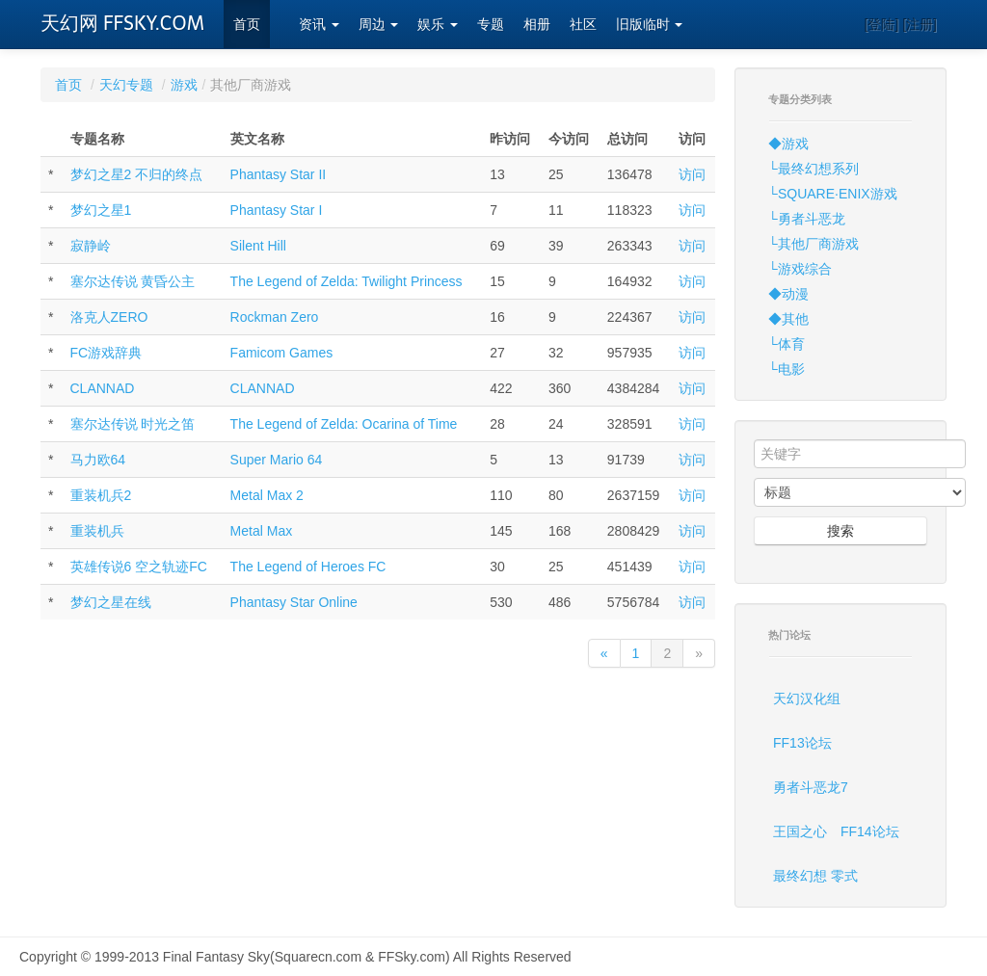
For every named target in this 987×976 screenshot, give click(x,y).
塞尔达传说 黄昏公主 (133, 281)
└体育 (786, 344)
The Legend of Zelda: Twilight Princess (346, 281)
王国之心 (800, 831)
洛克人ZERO (109, 317)
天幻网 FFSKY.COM (122, 23)
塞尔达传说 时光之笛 (133, 424)
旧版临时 (649, 24)
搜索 (840, 531)
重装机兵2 (101, 495)
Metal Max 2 (267, 495)
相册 (536, 24)
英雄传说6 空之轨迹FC (138, 566)
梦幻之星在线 (110, 602)
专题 (490, 24)
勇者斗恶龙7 (810, 787)
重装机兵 (97, 531)
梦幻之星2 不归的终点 (136, 174)
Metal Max (261, 531)
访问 (692, 174)
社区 (583, 24)
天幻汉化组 (806, 698)
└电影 (786, 369)
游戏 (184, 84)
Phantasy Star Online (294, 602)
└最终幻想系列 (813, 168)
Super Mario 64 (276, 459)
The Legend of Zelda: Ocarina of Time (344, 424)
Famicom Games (281, 352)
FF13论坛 (802, 743)
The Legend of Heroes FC (308, 566)
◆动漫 (788, 294)
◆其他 (788, 319)
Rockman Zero (274, 317)
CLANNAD (102, 388)
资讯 (319, 24)
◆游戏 (788, 143)
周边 (379, 24)
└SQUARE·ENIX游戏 (832, 193)
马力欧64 (98, 459)
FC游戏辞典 (106, 352)
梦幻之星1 (101, 210)
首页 (246, 24)
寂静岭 (90, 245)
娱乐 (437, 24)
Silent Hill (258, 245)
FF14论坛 (869, 831)
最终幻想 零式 (815, 876)
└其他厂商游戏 (813, 243)
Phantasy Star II (278, 174)
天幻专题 (126, 84)
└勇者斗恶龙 (806, 218)
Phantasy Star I (276, 210)
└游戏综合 (800, 269)
